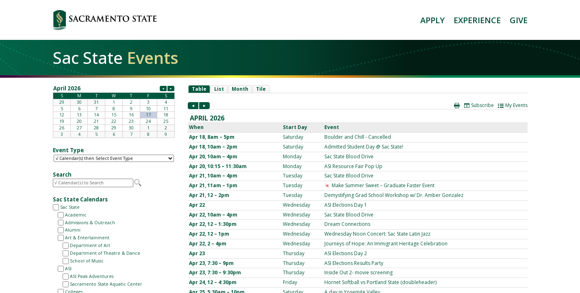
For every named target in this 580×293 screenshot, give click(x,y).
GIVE (519, 20)
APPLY (432, 20)
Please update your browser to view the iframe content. (114, 111)
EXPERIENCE (477, 20)
